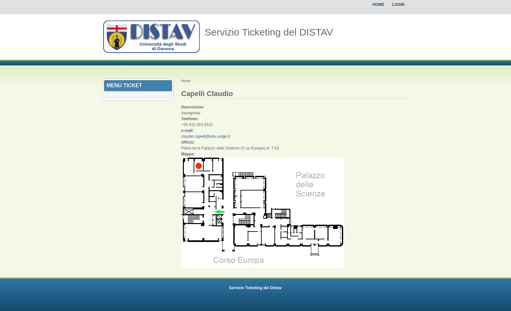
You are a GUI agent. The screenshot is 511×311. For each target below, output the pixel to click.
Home (378, 4)
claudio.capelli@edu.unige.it (205, 136)
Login (398, 4)
